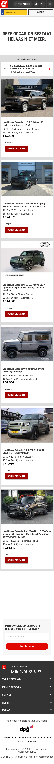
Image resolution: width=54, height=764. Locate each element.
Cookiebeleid (9, 737)
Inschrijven (27, 646)
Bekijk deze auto (16, 148)
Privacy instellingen (42, 737)
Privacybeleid (24, 737)
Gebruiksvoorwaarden (27, 741)
